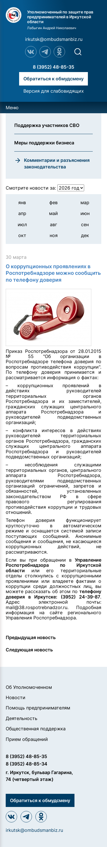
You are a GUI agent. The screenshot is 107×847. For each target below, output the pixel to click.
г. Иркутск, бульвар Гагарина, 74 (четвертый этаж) (39, 776)
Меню (12, 107)
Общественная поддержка (36, 728)
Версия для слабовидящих (53, 91)
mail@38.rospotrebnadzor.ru (36, 607)
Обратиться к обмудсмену (53, 78)
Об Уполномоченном (29, 687)
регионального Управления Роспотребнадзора (53, 615)
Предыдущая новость (31, 637)
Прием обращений (27, 739)
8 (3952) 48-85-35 (53, 67)
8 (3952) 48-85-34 (26, 763)
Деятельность (21, 718)
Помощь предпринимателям (38, 708)
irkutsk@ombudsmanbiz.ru (53, 39)
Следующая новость (29, 650)
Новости (15, 697)
